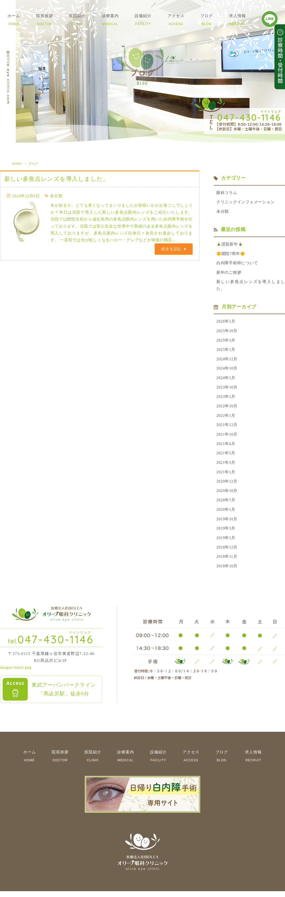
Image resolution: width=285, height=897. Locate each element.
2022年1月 (226, 419)
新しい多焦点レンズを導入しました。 (56, 179)
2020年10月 (227, 495)
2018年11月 (227, 562)
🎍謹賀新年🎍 (230, 245)
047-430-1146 (51, 645)
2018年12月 (227, 553)
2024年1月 (226, 380)
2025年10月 (227, 333)
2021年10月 (227, 438)
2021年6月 (226, 447)
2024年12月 (227, 361)
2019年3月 (226, 533)
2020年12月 (227, 486)
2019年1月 (226, 543)
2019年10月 (227, 524)
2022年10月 (227, 409)
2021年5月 (226, 457)
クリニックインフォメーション (245, 202)
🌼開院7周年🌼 (231, 254)
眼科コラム (226, 193)
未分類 (56, 196)
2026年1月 (226, 323)
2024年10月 (227, 371)
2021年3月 (226, 467)
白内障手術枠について (237, 264)
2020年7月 (226, 505)
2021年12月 (227, 428)
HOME (17, 164)
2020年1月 (226, 514)
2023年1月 (226, 400)
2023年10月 (227, 390)
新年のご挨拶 (228, 274)
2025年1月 (226, 352)
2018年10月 (227, 572)
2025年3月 (226, 342)
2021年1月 (226, 476)
